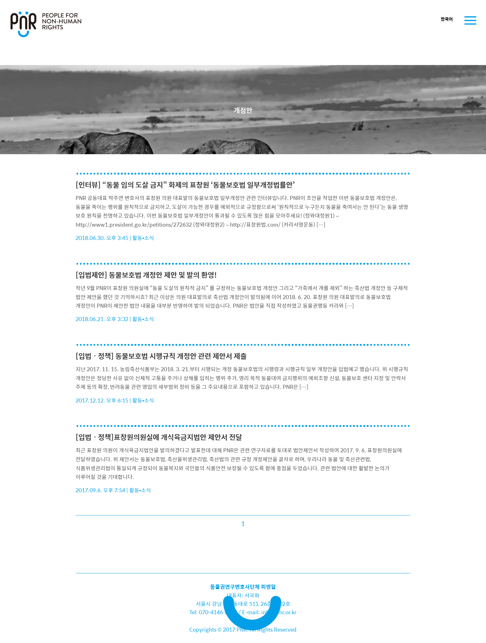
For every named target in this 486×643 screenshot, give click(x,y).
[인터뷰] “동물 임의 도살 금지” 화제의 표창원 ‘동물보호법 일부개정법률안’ (185, 184)
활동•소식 (143, 238)
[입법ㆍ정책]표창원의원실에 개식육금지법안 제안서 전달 (159, 437)
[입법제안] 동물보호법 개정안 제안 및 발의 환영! (146, 274)
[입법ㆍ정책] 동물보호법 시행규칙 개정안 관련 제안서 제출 (161, 355)
